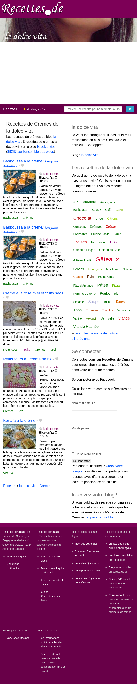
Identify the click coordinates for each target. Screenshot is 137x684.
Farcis (117, 234)
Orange (78, 276)
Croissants (80, 234)
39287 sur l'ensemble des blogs (30, 151)
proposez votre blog (100, 517)
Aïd (76, 202)
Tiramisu (92, 310)
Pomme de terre (84, 293)
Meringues (95, 269)
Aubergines (107, 202)
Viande (124, 318)
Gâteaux (107, 259)
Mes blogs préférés (36, 109)
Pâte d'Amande (83, 285)
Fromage (98, 242)
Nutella (127, 269)
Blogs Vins (115, 567)
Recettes (10, 109)
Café (108, 209)
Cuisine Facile (100, 234)
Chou (99, 218)
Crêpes (111, 226)
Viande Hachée (86, 326)
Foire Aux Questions (87, 563)
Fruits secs (10, 349)
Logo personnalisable (87, 570)
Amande (89, 202)
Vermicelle (107, 318)
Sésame (78, 302)
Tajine (108, 302)
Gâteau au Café (109, 250)
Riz (20, 411)
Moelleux (112, 269)
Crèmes (28, 217)
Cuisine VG (115, 579)
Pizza (116, 285)
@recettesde (48, 596)
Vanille (77, 318)
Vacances (123, 310)
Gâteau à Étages (84, 250)
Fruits (26, 349)
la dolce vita (46, 146)
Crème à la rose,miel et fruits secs (33, 293)
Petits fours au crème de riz (27, 359)
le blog (44, 591)
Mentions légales (17, 556)
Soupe (93, 301)
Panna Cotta (106, 276)
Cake (119, 209)
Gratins (78, 269)
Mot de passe (80, 428)
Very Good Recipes (18, 637)
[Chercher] (130, 109)
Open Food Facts (51, 654)
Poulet (105, 293)
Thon (77, 310)
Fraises (80, 242)
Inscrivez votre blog (86, 543)
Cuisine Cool (116, 595)
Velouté (91, 318)
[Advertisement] (68, 73)
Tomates (107, 310)
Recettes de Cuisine (14, 531)
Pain (90, 276)
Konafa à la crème (19, 420)
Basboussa (10, 217)
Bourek (96, 209)
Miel (53, 349)
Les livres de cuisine (121, 555)
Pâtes (102, 285)
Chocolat (82, 218)
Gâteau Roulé (82, 260)
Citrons (112, 218)
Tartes (120, 302)
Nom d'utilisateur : (83, 403)
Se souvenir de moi (88, 454)
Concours (79, 226)
